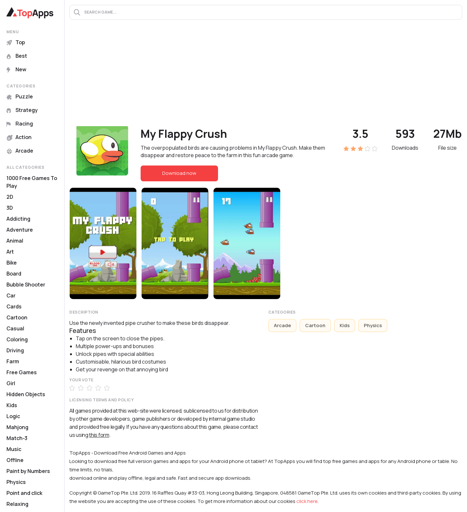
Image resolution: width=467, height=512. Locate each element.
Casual (15, 328)
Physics (16, 482)
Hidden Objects (25, 394)
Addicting (18, 218)
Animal (14, 240)
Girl (10, 383)
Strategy (22, 110)
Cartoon (16, 317)
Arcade (19, 150)
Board (13, 273)
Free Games (21, 372)
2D (9, 196)
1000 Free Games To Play (31, 182)
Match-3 (16, 438)
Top (15, 42)
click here (307, 501)
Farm (12, 361)
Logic (13, 416)
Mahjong (17, 427)
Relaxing (17, 503)
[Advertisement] (265, 78)
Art (10, 251)
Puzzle (19, 96)
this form (99, 434)
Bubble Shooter (25, 284)
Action (19, 137)
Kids (11, 405)
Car (10, 295)
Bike (11, 262)
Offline (15, 460)
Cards (14, 306)
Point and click (24, 493)
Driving (15, 350)
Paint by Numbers (28, 471)
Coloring (17, 339)
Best (16, 55)
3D (9, 207)
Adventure (19, 229)
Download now (179, 173)
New (16, 69)
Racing (19, 123)
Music (13, 449)
